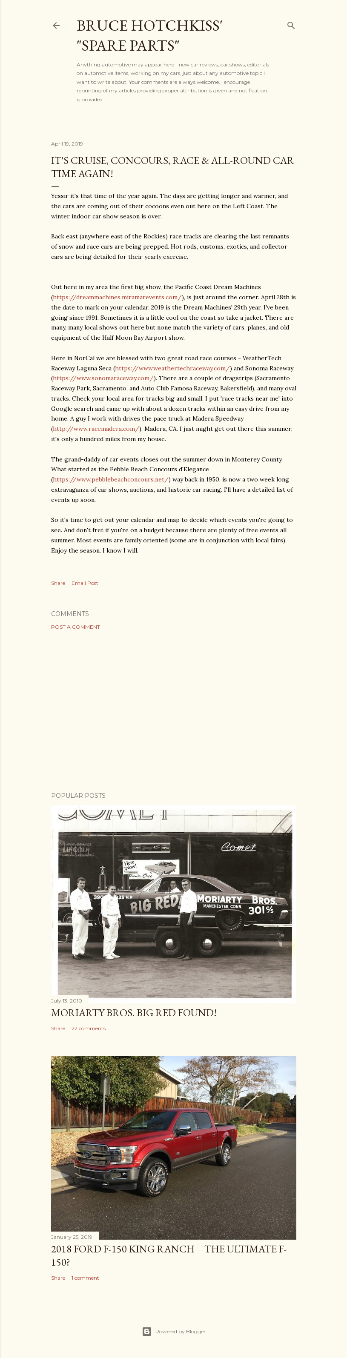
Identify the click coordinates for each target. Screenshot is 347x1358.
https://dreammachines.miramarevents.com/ (117, 297)
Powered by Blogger (174, 1331)
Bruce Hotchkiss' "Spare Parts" (150, 35)
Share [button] (58, 583)
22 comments (89, 1028)
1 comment (85, 1278)
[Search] (291, 23)
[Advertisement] (173, 711)
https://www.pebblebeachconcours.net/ (111, 479)
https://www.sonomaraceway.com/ (103, 378)
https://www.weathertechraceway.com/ (172, 368)
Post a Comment (75, 627)
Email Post (85, 583)
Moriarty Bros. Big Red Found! (134, 1012)
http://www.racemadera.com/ (96, 429)
